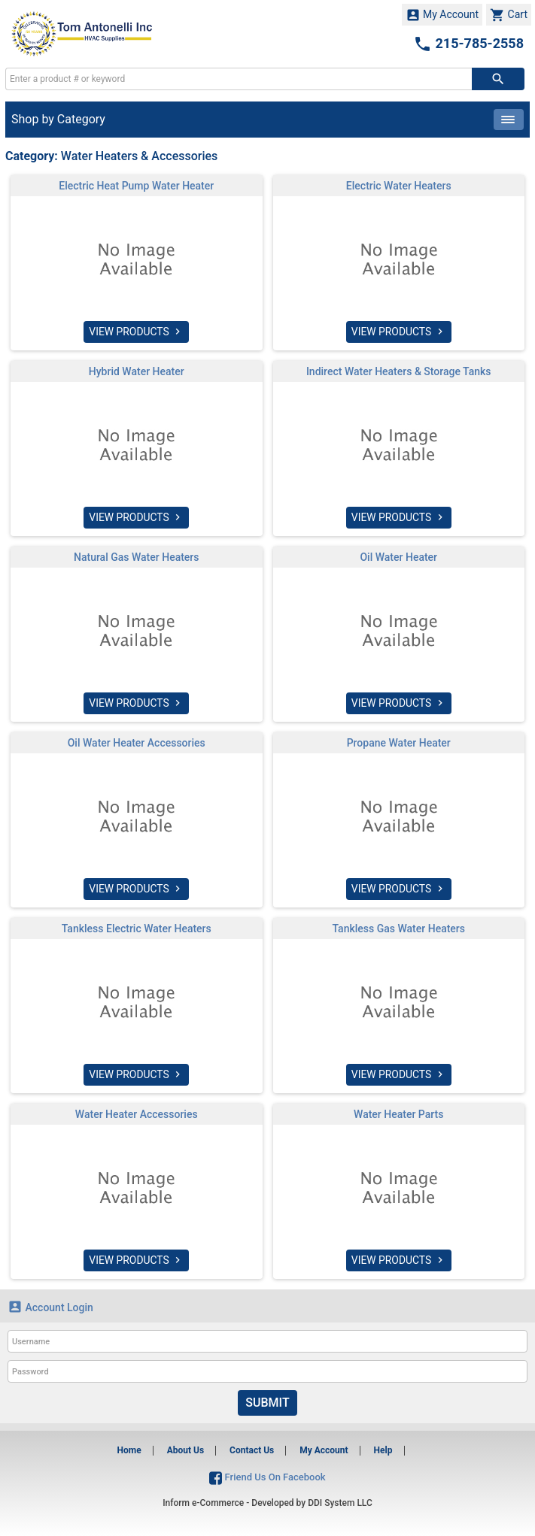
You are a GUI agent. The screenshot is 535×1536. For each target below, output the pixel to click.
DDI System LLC (340, 1503)
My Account (442, 15)
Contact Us (252, 1450)
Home (129, 1450)
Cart (508, 15)
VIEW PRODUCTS (136, 331)
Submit (267, 1402)
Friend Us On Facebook (267, 1477)
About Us (185, 1450)
